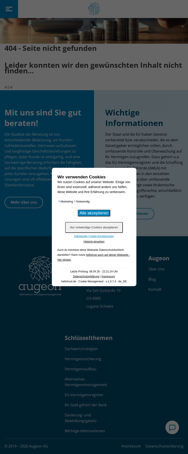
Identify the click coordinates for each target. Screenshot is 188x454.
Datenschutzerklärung (86, 276)
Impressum (108, 276)
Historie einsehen (94, 241)
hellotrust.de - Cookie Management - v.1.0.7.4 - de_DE (94, 281)
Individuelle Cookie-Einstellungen (94, 236)
